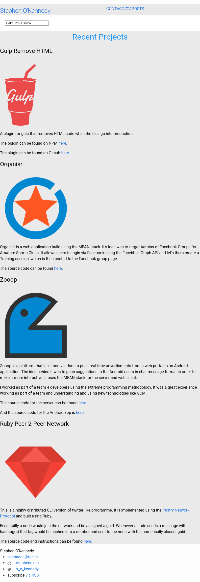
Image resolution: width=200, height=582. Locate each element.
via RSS (32, 575)
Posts (138, 8)
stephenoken (23, 562)
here (62, 143)
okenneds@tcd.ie (22, 557)
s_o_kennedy (23, 569)
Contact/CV (118, 8)
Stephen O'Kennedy (25, 10)
